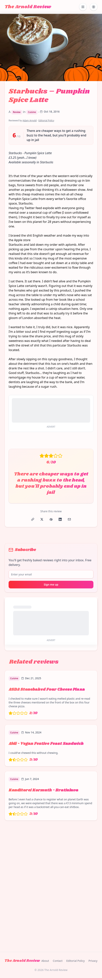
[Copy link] (32, 519)
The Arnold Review (28, 7)
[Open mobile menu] (83, 7)
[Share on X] (42, 519)
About (45, 961)
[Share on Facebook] (51, 519)
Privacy (92, 961)
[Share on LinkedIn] (60, 519)
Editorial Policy (46, 120)
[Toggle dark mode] (93, 7)
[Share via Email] (69, 519)
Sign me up (51, 584)
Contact (58, 961)
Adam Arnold (30, 120)
